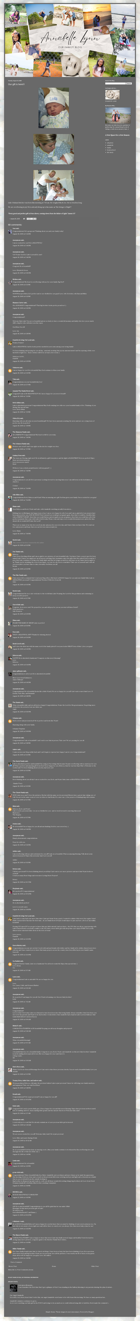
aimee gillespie (18, 671)
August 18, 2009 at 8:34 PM (22, 637)
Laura (15, 977)
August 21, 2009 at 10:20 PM (22, 1215)
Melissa (15, 279)
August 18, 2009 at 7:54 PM (22, 488)
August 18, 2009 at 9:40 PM (22, 829)
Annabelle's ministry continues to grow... (23, 1301)
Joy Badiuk (16, 961)
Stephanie (16, 888)
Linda (14, 1161)
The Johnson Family (19, 444)
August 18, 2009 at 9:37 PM (21, 817)
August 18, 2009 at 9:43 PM (22, 845)
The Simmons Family (20, 432)
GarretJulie (16, 605)
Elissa (15, 620)
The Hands (16, 702)
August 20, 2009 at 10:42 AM (22, 1141)
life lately (110, 152)
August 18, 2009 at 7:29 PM (21, 426)
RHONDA (16, 1192)
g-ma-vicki (16, 1172)
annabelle (110, 145)
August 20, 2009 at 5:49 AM (22, 1125)
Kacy (14, 632)
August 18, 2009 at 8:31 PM (21, 626)
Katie (14, 1106)
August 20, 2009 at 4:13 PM (22, 1166)
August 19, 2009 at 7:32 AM (21, 1002)
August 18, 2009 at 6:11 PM (21, 285)
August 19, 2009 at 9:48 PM (22, 1088)
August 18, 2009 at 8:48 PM (22, 696)
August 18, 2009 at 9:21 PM (21, 755)
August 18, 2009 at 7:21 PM (21, 396)
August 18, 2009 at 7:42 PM (21, 471)
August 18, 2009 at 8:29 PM (22, 614)
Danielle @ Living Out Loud (22, 340)
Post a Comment (16, 1262)
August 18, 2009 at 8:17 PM (21, 598)
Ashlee (15, 851)
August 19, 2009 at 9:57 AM (22, 1043)
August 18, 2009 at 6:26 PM (22, 308)
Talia (14, 379)
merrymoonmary (73, 1312)
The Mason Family (19, 1235)
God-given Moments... (25, 1285)
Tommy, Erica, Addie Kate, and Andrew (25, 1080)
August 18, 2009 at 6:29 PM (22, 361)
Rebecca (15, 655)
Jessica (15, 824)
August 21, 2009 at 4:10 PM (21, 1197)
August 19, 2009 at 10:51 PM (22, 1099)
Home (54, 1266)
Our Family (16, 552)
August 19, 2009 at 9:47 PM (22, 1074)
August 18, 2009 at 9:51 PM (21, 862)
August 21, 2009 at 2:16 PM (21, 1186)
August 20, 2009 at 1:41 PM (21, 1154)
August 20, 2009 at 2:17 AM (21, 1113)
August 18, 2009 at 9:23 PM (21, 770)
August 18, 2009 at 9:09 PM (22, 731)
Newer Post (13, 1266)
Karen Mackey (17, 945)
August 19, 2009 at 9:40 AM (22, 1031)
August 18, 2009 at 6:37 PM (21, 385)
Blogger (91, 1312)
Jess (14, 228)
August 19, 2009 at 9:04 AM (22, 1019)
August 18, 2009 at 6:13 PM (21, 296)
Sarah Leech (17, 644)
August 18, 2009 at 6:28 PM (22, 334)
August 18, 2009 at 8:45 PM (22, 682)
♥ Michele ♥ (17, 1221)
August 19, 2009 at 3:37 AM (21, 970)
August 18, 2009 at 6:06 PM (22, 273)
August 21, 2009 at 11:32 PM (22, 1229)
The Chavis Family (19, 792)
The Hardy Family (19, 761)
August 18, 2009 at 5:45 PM (22, 245)
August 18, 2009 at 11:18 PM (22, 909)
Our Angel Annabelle (17, 1295)
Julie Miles (16, 495)
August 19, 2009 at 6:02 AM (22, 988)
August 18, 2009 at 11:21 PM (22, 939)
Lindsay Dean (17, 455)
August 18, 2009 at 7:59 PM (22, 534)
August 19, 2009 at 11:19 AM (22, 1060)
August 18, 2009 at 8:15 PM (21, 585)
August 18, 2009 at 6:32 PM (21, 373)
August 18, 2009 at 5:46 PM (22, 257)
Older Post (95, 1266)
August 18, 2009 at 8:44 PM (22, 665)
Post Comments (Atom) (25, 1270)
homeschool (111, 150)
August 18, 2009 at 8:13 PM (21, 569)
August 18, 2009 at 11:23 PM (22, 955)
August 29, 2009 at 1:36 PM (21, 1258)
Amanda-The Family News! (21, 391)
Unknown (16, 368)
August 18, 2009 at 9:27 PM (21, 800)
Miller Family (17, 1249)
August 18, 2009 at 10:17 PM (22, 882)
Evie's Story (17, 1067)
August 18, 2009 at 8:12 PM (21, 545)
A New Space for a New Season (117, 135)
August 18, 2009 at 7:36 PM (21, 437)
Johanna (15, 718)
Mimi (14, 806)
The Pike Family (18, 575)
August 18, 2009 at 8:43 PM (22, 649)
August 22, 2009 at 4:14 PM (21, 1242)
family (109, 148)
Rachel (15, 540)
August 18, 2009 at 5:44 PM (22, 234)
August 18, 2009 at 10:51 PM (22, 894)
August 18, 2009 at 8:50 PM (22, 712)
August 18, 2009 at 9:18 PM (21, 743)
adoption (110, 143)
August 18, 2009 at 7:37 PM (21, 449)
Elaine (15, 506)
